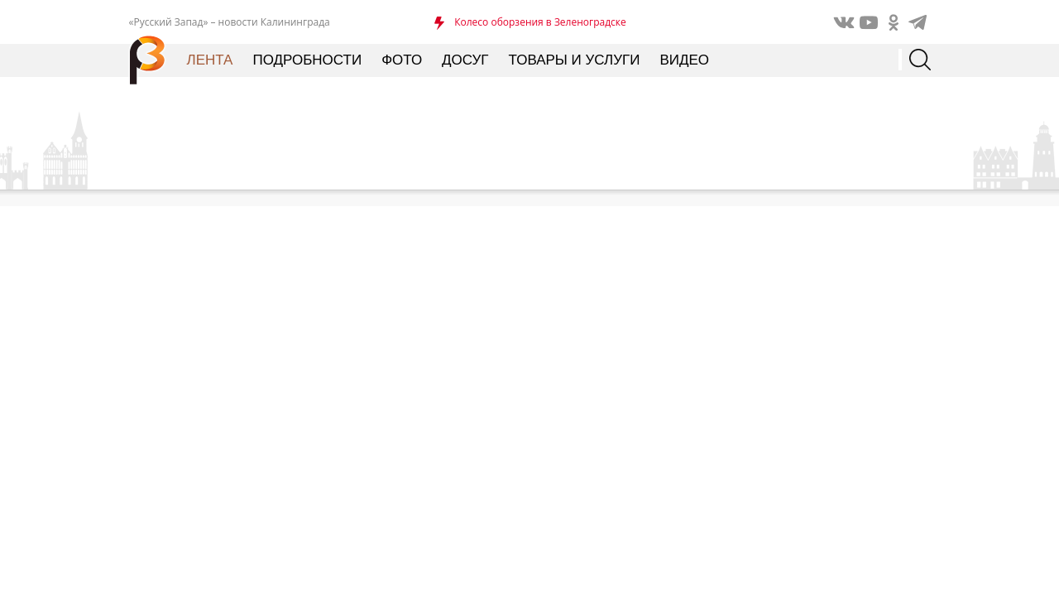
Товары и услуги (574, 60)
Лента (210, 60)
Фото (401, 60)
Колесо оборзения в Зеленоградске (540, 22)
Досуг (465, 60)
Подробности (307, 60)
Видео (684, 60)
